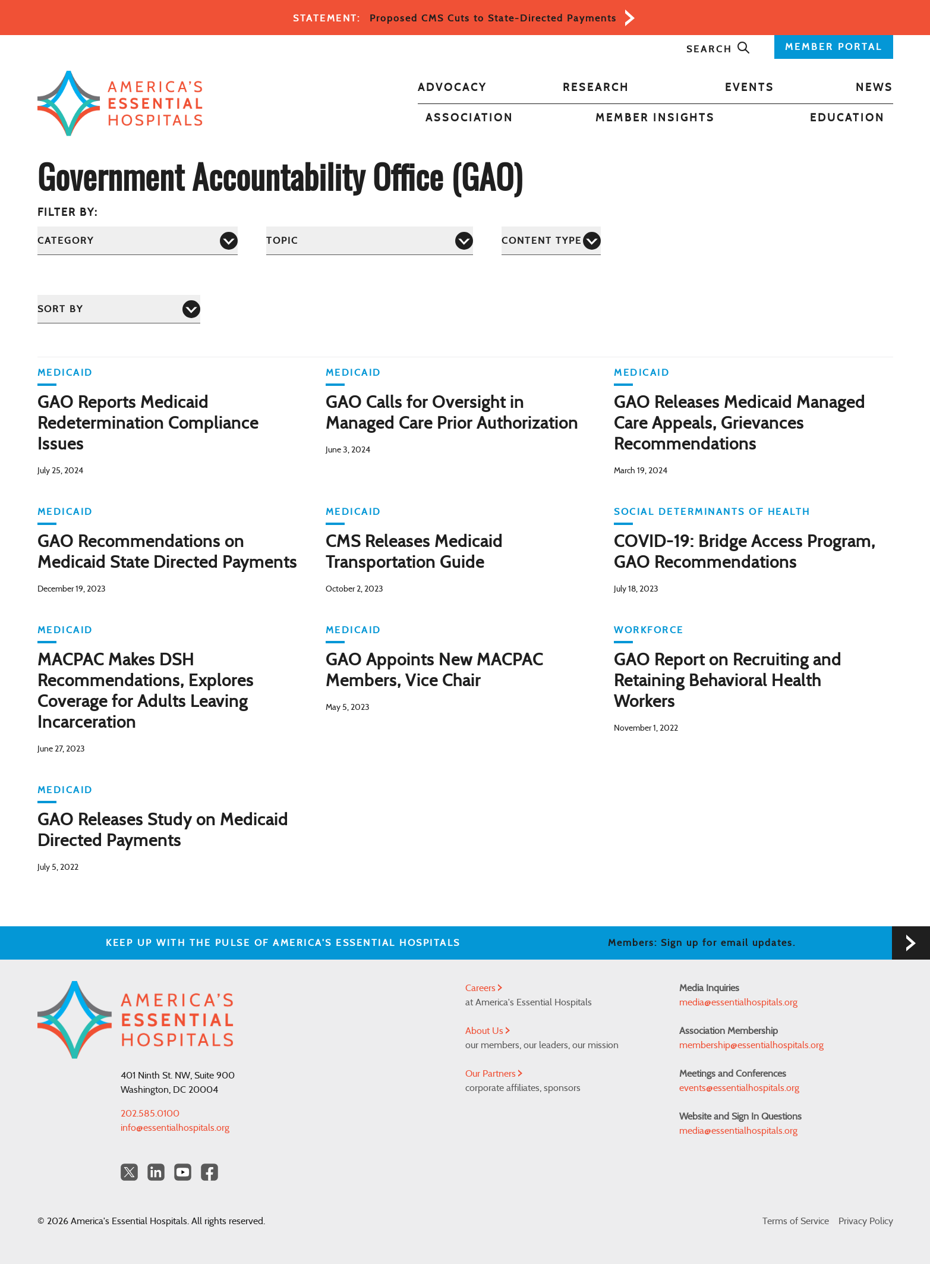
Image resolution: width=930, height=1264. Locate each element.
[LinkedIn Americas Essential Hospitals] (156, 1172)
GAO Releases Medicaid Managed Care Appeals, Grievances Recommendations (739, 424)
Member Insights (655, 118)
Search (718, 49)
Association (469, 118)
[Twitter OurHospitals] (129, 1172)
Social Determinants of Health (712, 512)
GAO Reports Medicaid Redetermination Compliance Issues (147, 424)
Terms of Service (795, 1221)
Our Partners (493, 1074)
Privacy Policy (865, 1221)
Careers (483, 988)
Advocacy (452, 88)
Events (749, 88)
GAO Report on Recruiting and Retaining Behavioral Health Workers (727, 681)
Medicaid (65, 373)
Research (596, 88)
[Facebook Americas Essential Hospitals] (209, 1172)
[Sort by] (118, 309)
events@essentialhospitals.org (739, 1088)
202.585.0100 (150, 1113)
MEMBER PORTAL (833, 47)
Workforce (649, 630)
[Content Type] (551, 240)
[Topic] (369, 240)
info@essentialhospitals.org (175, 1128)
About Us (487, 1031)
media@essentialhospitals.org (738, 1002)
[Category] (137, 240)
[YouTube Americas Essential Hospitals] (182, 1172)
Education (847, 118)
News (874, 88)
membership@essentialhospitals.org (751, 1045)
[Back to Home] (120, 103)
